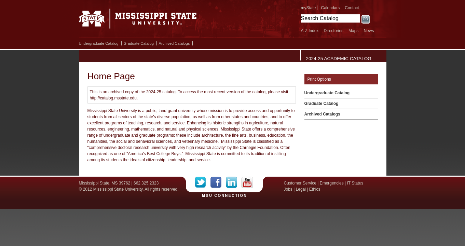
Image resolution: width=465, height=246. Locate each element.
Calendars (330, 7)
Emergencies (332, 183)
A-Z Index (310, 30)
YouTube (247, 182)
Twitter (202, 182)
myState (308, 7)
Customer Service (300, 183)
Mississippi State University (138, 20)
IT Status (355, 183)
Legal (301, 189)
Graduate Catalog (139, 43)
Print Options (319, 79)
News (369, 30)
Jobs (288, 189)
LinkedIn (233, 182)
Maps (353, 30)
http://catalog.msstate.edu (113, 98)
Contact (352, 7)
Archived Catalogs (174, 43)
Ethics (314, 189)
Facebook (218, 182)
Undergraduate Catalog (99, 43)
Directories (333, 30)
